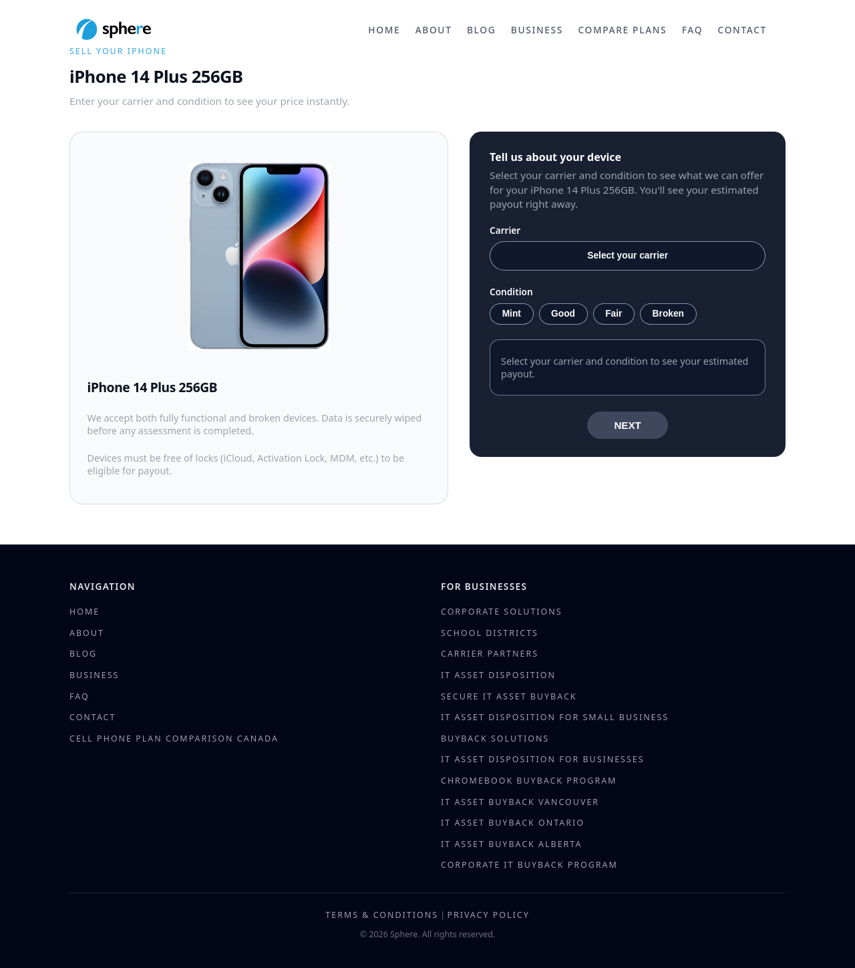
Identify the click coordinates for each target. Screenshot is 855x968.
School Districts (489, 633)
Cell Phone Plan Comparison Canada (174, 738)
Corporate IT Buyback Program (529, 864)
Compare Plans (622, 29)
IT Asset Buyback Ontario (512, 822)
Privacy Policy (488, 915)
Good (563, 314)
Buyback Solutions (495, 738)
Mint (511, 314)
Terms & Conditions (381, 915)
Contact (742, 29)
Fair (613, 314)
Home (384, 29)
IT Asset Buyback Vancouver (520, 802)
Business (537, 29)
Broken (668, 314)
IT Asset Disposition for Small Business (555, 717)
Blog (481, 29)
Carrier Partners (489, 653)
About (433, 29)
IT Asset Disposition (498, 675)
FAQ (692, 29)
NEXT (627, 425)
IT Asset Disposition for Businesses (543, 759)
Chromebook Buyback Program (529, 780)
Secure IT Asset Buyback (509, 696)
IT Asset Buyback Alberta (511, 844)
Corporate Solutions (501, 611)
